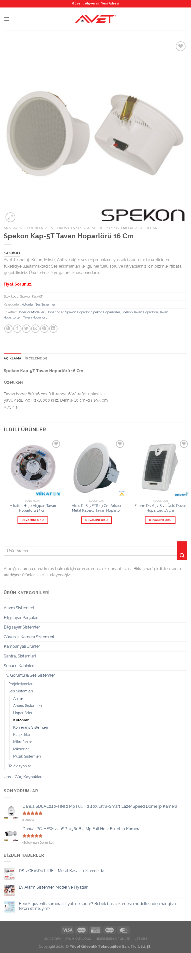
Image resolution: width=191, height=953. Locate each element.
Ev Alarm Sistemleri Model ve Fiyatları (53, 887)
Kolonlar (148, 228)
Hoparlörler (55, 312)
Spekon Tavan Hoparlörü (140, 312)
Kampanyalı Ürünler (22, 646)
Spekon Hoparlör (77, 312)
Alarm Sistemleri (19, 608)
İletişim (140, 939)
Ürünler (35, 228)
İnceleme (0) (36, 358)
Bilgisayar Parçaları (21, 617)
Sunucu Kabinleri (19, 665)
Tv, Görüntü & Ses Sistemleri (75, 228)
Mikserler (21, 749)
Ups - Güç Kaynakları (23, 777)
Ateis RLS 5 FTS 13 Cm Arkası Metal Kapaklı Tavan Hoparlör (96, 507)
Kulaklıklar (21, 734)
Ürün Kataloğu (78, 939)
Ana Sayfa (13, 228)
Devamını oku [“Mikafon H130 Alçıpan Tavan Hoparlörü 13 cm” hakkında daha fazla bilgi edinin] (33, 520)
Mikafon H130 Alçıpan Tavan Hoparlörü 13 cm (33, 507)
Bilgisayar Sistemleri (22, 627)
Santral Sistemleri (20, 656)
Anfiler (18, 698)
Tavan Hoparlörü (35, 317)
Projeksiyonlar (20, 684)
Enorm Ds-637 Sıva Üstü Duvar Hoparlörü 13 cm (160, 507)
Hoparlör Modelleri (31, 312)
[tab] (12, 358)
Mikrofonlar (22, 742)
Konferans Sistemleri (30, 727)
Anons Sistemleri (27, 705)
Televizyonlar (19, 766)
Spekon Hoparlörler (105, 312)
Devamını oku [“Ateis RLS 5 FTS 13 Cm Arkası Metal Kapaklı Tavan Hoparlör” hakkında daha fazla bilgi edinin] (96, 520)
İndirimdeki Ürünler (112, 939)
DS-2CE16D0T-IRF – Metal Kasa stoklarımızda (61, 870)
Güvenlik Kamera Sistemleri (29, 637)
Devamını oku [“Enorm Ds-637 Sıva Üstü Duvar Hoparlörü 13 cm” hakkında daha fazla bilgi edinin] (160, 520)
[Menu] (7, 19)
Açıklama (12, 358)
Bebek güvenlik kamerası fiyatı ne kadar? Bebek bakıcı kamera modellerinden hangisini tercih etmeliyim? (97, 906)
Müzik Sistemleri (27, 756)
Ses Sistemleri (120, 228)
